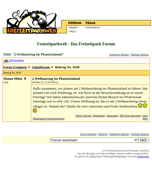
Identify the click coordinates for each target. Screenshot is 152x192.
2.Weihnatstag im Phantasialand (56, 79)
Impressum (143, 156)
